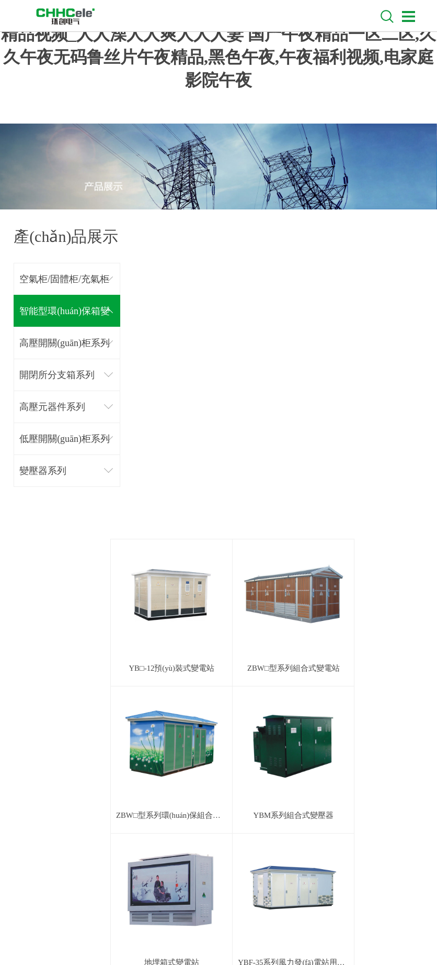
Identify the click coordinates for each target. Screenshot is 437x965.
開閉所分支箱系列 (57, 375)
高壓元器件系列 (52, 407)
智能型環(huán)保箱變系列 (64, 316)
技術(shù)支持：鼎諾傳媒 (247, 929)
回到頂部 (391, 750)
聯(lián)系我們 (48, 811)
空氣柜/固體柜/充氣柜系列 (64, 284)
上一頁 (235, 725)
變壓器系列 (42, 470)
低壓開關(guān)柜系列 (64, 439)
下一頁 (302, 725)
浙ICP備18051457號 (317, 929)
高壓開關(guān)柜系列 (64, 343)
